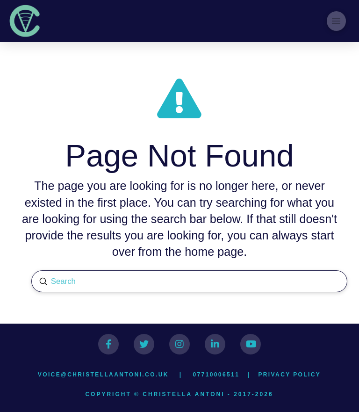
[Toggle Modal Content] (336, 20)
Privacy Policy (289, 374)
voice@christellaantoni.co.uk (103, 374)
